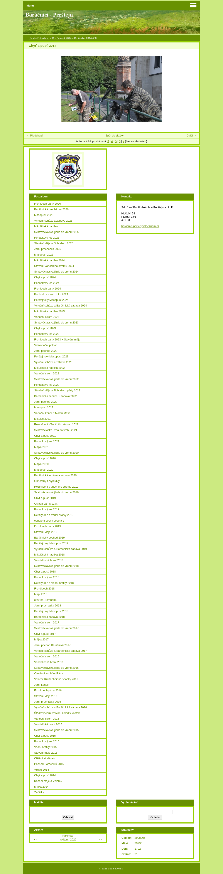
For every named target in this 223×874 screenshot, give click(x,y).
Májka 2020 (41, 464)
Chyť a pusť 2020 (45, 458)
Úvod (32, 38)
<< (35, 839)
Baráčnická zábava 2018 (49, 616)
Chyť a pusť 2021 (45, 435)
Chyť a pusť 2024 (45, 277)
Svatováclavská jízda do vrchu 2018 (56, 566)
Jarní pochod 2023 (45, 350)
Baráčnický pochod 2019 (49, 537)
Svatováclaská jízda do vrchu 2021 (55, 430)
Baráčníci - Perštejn (49, 15)
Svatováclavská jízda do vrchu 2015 (56, 730)
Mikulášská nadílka (46, 226)
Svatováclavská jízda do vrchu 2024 (56, 271)
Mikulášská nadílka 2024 (49, 260)
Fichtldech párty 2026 (47, 203)
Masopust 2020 (43, 469)
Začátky (39, 792)
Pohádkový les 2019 (46, 509)
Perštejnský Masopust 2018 (51, 611)
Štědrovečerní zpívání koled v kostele (57, 713)
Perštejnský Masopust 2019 (51, 543)
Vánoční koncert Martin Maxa (52, 413)
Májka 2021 (41, 447)
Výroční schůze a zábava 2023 (53, 362)
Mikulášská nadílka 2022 (49, 367)
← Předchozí (35, 135)
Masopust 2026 (43, 215)
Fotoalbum (43, 38)
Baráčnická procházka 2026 (51, 209)
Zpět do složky (115, 135)
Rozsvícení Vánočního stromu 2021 (56, 424)
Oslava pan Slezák (45, 503)
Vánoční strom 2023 (46, 316)
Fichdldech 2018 (44, 588)
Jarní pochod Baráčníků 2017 (52, 645)
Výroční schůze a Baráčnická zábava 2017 (60, 650)
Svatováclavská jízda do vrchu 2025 (56, 232)
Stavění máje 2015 (45, 752)
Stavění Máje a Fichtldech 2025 (53, 243)
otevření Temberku (45, 599)
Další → (191, 135)
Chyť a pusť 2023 (45, 328)
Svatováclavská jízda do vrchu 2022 (56, 379)
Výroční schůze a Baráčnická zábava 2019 (60, 549)
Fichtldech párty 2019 (47, 526)
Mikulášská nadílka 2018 (49, 554)
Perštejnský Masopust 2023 (51, 356)
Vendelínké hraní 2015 (48, 724)
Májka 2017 (41, 639)
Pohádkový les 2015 (46, 741)
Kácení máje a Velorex (48, 781)
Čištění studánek (44, 758)
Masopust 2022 (43, 407)
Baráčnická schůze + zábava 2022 (55, 396)
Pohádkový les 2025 (46, 237)
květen (64, 839)
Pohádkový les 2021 (46, 441)
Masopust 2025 (43, 254)
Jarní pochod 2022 (45, 401)
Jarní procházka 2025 (47, 249)
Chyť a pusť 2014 (61, 38)
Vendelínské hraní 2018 (48, 560)
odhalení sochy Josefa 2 (49, 520)
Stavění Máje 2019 (45, 532)
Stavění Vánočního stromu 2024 (54, 266)
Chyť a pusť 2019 (45, 498)
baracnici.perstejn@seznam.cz (140, 226)
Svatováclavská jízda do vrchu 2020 (56, 452)
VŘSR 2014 (41, 769)
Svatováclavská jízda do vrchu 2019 (56, 492)
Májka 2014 (41, 786)
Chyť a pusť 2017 (45, 633)
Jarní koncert (42, 684)
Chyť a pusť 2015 (45, 735)
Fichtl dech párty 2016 (48, 690)
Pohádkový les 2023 (46, 333)
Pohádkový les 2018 (46, 577)
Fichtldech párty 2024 (47, 288)
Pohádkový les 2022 (46, 384)
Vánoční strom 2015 (46, 718)
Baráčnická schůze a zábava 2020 (55, 475)
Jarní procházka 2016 (47, 701)
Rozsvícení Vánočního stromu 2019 (56, 486)
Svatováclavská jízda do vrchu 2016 (56, 667)
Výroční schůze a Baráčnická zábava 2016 (60, 707)
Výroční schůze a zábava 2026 (53, 220)
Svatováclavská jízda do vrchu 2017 (56, 628)
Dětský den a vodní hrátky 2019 (53, 515)
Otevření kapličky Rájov (48, 673)
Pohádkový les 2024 (46, 283)
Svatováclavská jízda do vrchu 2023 (56, 322)
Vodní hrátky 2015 (45, 747)
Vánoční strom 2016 (46, 656)
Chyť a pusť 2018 (45, 571)
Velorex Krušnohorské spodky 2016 (56, 679)
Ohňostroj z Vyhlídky (47, 481)
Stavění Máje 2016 (45, 696)
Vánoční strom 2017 (46, 622)
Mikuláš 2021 (42, 418)
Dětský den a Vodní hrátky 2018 (54, 582)
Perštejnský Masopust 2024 (51, 299)
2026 (73, 839)
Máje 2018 (40, 594)
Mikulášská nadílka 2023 (49, 311)
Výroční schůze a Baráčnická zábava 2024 (60, 305)
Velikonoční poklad (45, 345)
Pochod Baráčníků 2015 (49, 764)
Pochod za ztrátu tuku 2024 (51, 294)
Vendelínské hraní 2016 (48, 662)
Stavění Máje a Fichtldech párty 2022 (57, 390)
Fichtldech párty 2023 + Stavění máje (57, 339)
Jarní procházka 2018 (47, 605)
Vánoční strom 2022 (46, 373)
